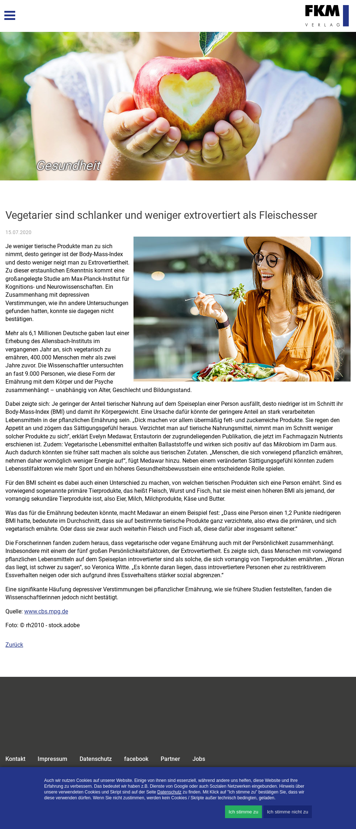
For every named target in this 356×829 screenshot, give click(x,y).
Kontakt (15, 758)
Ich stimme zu (243, 812)
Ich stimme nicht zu (287, 812)
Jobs (198, 758)
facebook (136, 758)
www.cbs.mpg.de (46, 611)
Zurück (14, 644)
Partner (170, 758)
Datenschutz (96, 758)
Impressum (52, 758)
